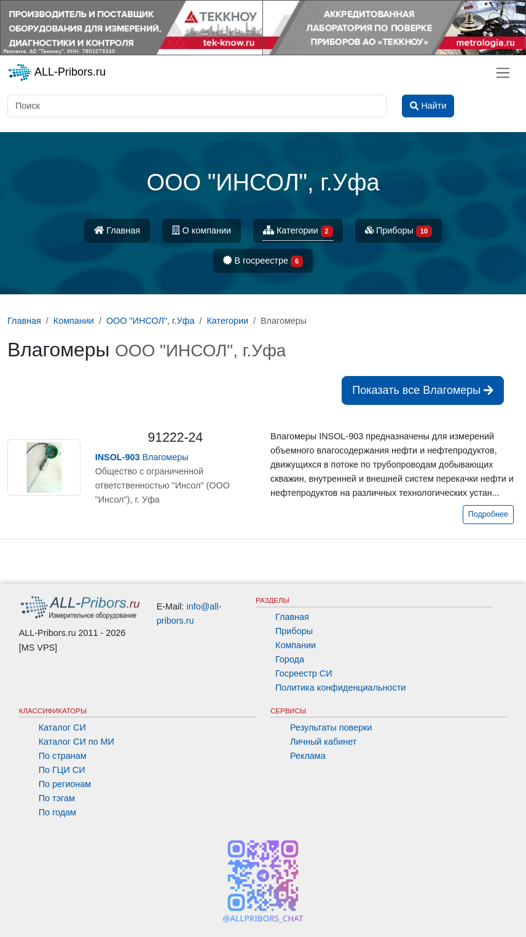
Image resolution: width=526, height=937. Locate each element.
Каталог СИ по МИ (76, 742)
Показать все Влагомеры (422, 390)
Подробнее (488, 514)
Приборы (398, 231)
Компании (295, 645)
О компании (201, 230)
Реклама (308, 756)
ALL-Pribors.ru (56, 72)
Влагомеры (142, 457)
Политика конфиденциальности (340, 687)
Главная (117, 230)
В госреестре (263, 261)
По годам (57, 812)
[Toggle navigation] (503, 73)
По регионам (65, 784)
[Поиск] (197, 106)
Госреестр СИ (303, 673)
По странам (63, 756)
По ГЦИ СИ (62, 770)
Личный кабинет (323, 742)
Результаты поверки (331, 727)
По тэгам (57, 798)
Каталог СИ (62, 727)
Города (289, 659)
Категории (298, 231)
